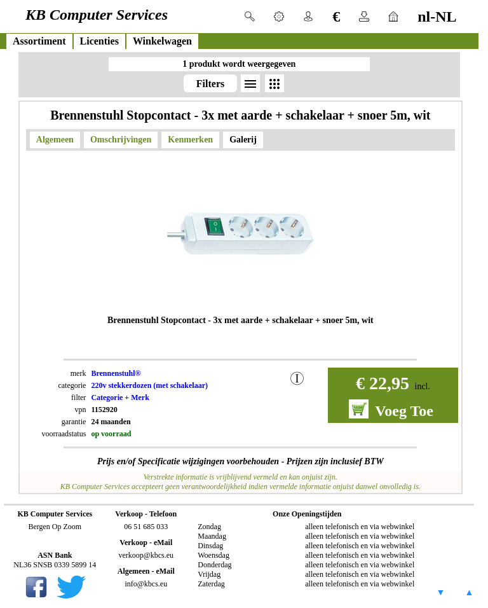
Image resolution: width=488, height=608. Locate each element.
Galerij (243, 139)
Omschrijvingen (120, 139)
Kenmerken (190, 139)
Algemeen (55, 139)
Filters (210, 83)
